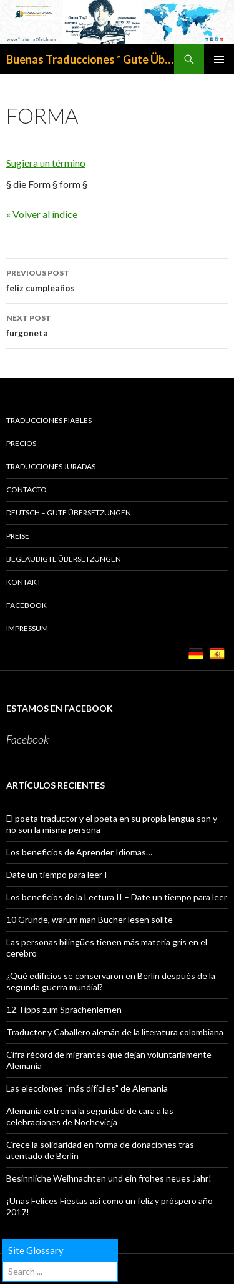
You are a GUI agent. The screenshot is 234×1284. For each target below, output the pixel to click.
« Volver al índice (41, 214)
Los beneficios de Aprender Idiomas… (79, 852)
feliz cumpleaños (117, 279)
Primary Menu (219, 59)
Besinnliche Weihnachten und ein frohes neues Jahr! (109, 1178)
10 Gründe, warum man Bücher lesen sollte (89, 919)
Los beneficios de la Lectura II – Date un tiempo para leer (116, 897)
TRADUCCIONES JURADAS (50, 466)
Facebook (26, 605)
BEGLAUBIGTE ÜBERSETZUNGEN (63, 559)
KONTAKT (23, 582)
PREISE (17, 535)
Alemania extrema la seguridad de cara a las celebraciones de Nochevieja (89, 1116)
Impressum (27, 628)
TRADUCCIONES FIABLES (49, 420)
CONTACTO (26, 489)
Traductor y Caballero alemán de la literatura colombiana (114, 1032)
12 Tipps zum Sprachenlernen (64, 1009)
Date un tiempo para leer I (56, 874)
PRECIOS (21, 443)
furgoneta (117, 324)
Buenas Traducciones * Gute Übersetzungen (90, 59)
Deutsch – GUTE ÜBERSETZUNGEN (68, 512)
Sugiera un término (45, 163)
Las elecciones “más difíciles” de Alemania (87, 1088)
